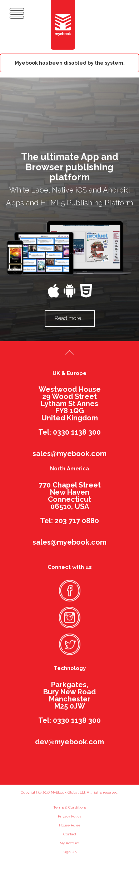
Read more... (69, 318)
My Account (69, 843)
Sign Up (69, 852)
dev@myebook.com (69, 742)
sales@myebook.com (69, 453)
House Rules (69, 825)
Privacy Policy (69, 816)
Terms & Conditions (69, 807)
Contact (69, 834)
